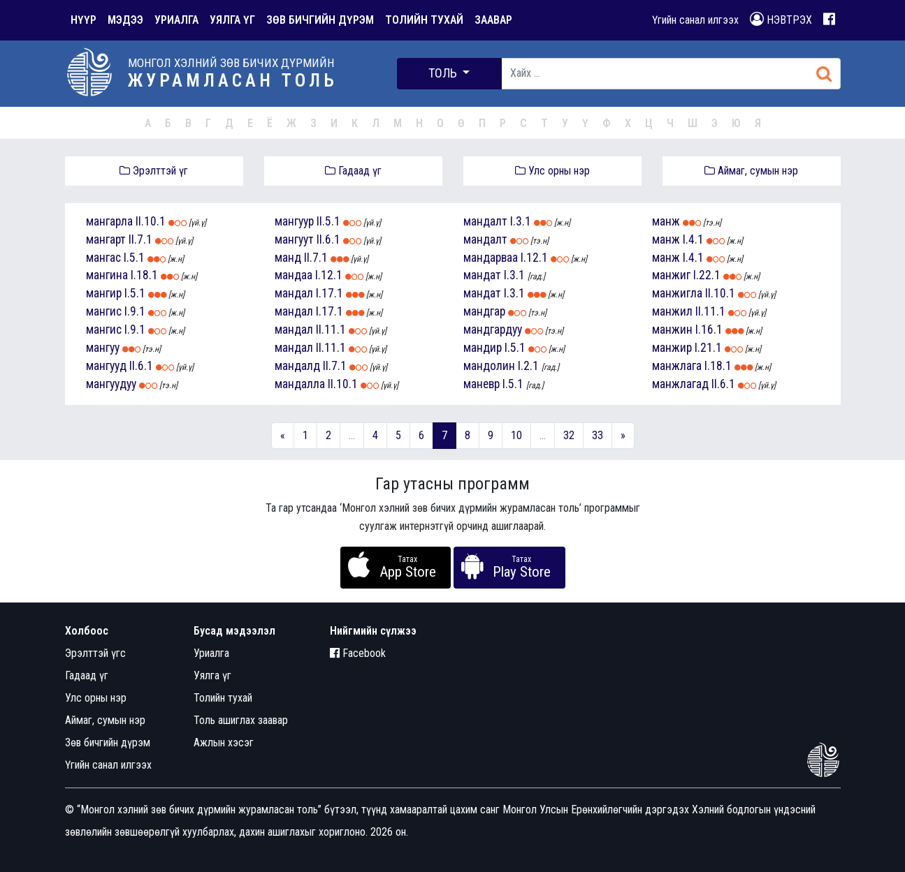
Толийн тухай (223, 697)
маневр (481, 384)
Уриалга (211, 653)
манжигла (677, 293)
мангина (107, 275)
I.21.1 (708, 348)
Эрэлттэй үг (154, 170)
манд (288, 258)
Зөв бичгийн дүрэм (107, 742)
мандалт (485, 221)
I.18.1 (144, 275)
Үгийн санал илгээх (695, 20)
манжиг (671, 275)
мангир (104, 293)
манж (666, 221)
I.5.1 (134, 258)
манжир (672, 348)
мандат (482, 275)
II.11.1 (331, 330)
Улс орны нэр (552, 170)
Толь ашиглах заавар (241, 720)
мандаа (293, 275)
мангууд (106, 366)
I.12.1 (328, 275)
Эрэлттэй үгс (95, 653)
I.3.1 (520, 221)
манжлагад (680, 384)
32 (568, 435)
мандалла (300, 384)
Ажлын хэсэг (224, 742)
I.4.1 (693, 239)
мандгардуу (492, 330)
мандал (294, 293)
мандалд (297, 366)
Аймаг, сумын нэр (751, 170)
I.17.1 (329, 293)
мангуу (103, 348)
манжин (672, 330)
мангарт (106, 239)
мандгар (484, 311)
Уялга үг (212, 675)
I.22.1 (707, 275)
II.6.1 (141, 366)
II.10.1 (151, 221)
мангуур (294, 221)
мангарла (109, 221)
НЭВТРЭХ (781, 19)
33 (597, 435)
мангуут (294, 239)
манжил (672, 311)
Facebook (358, 653)
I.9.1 (134, 311)
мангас (103, 258)
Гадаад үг (353, 170)
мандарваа (490, 258)
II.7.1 (140, 239)
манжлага (677, 366)
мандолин (489, 366)
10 (516, 435)
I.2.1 (528, 366)
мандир (482, 348)
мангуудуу (111, 384)
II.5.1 (328, 221)
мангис (104, 311)
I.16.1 (709, 330)
